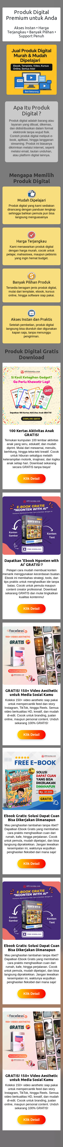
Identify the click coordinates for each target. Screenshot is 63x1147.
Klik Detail (34, 478)
